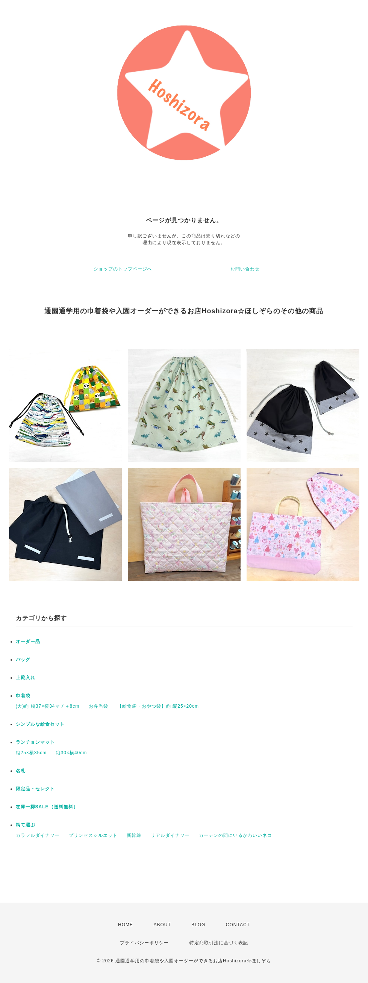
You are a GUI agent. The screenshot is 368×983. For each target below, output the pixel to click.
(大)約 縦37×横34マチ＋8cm (48, 706)
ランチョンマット (35, 742)
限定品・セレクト (35, 788)
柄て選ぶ (25, 824)
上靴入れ (25, 677)
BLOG (198, 924)
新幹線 (134, 835)
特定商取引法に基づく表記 (218, 942)
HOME (125, 924)
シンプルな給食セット (40, 724)
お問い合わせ (245, 269)
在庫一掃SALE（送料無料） (47, 806)
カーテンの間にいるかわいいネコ (235, 835)
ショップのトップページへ (123, 269)
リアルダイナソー (170, 835)
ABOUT (162, 924)
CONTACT (238, 924)
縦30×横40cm (71, 752)
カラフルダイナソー (38, 835)
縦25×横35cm (31, 752)
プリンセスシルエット (93, 835)
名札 (21, 770)
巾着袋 (23, 695)
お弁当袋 (98, 706)
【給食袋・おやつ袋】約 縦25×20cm (158, 706)
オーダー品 (28, 641)
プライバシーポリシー (144, 942)
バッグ (23, 659)
